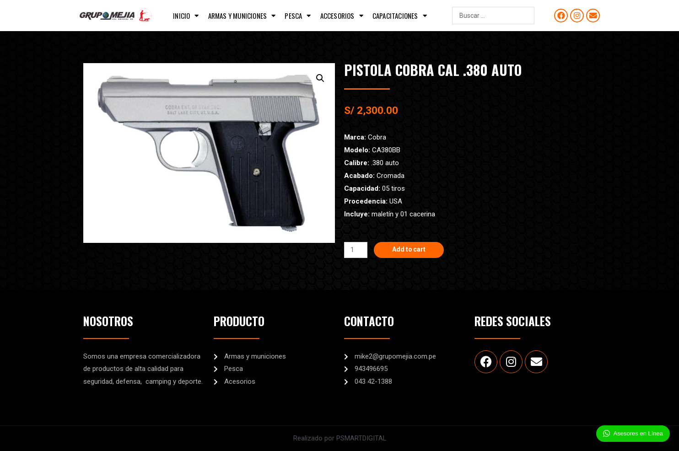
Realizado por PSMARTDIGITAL (339, 438)
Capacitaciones (399, 16)
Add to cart (411, 250)
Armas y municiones (242, 16)
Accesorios (341, 16)
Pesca (298, 16)
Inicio (186, 16)
